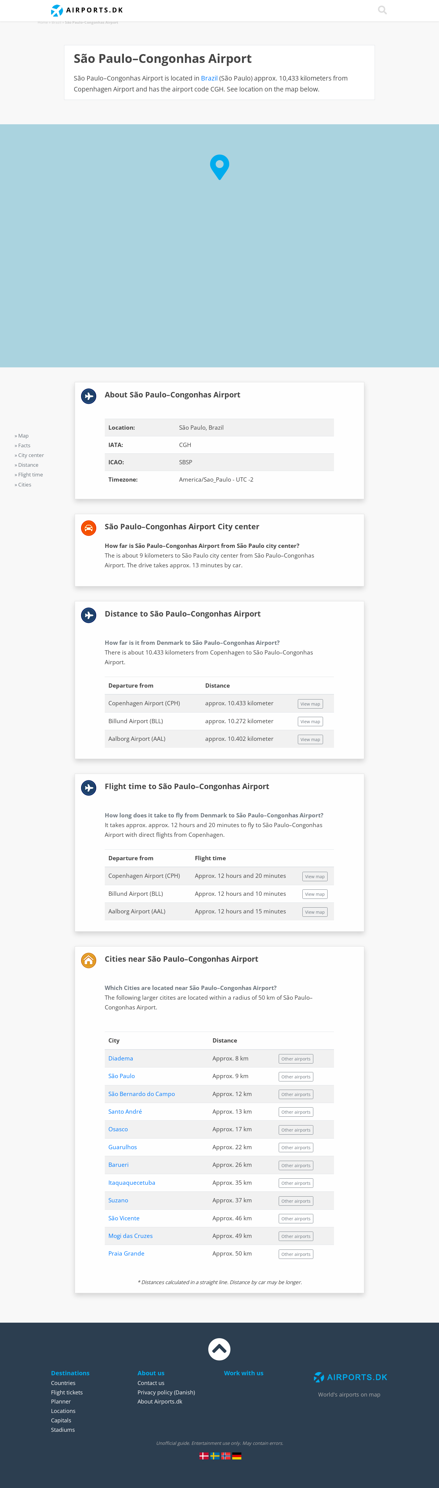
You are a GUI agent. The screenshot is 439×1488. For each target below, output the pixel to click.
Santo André (125, 1111)
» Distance (27, 464)
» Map (22, 435)
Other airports (296, 1059)
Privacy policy (155, 1392)
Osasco (118, 1129)
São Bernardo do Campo (141, 1094)
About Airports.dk (160, 1401)
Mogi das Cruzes (130, 1236)
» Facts (22, 445)
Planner (61, 1401)
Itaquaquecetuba (131, 1183)
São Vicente (124, 1218)
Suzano (118, 1200)
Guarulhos (122, 1147)
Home (43, 22)
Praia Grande (126, 1253)
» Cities (23, 484)
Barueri (118, 1165)
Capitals (61, 1420)
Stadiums (63, 1429)
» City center (29, 455)
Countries (63, 1383)
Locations (63, 1410)
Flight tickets (67, 1392)
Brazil (56, 22)
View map (310, 704)
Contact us (151, 1383)
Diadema (120, 1058)
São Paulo (121, 1076)
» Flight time (29, 474)
